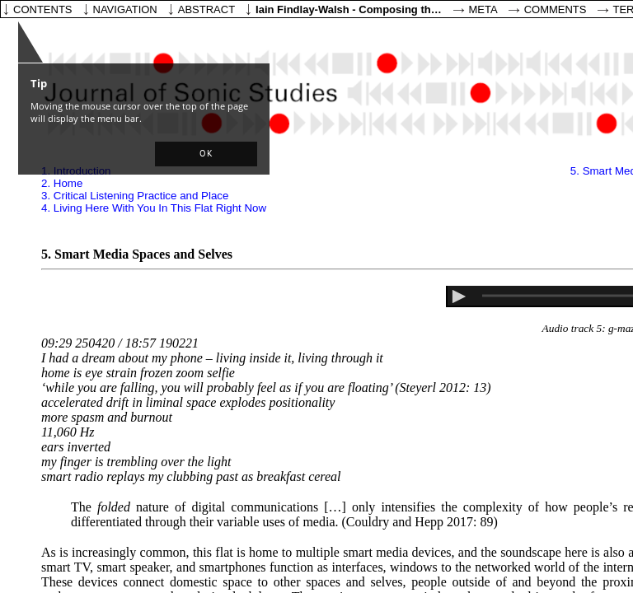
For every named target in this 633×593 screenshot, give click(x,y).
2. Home (61, 183)
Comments (555, 9)
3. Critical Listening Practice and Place (134, 195)
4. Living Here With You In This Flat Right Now (153, 208)
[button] (206, 154)
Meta (483, 9)
